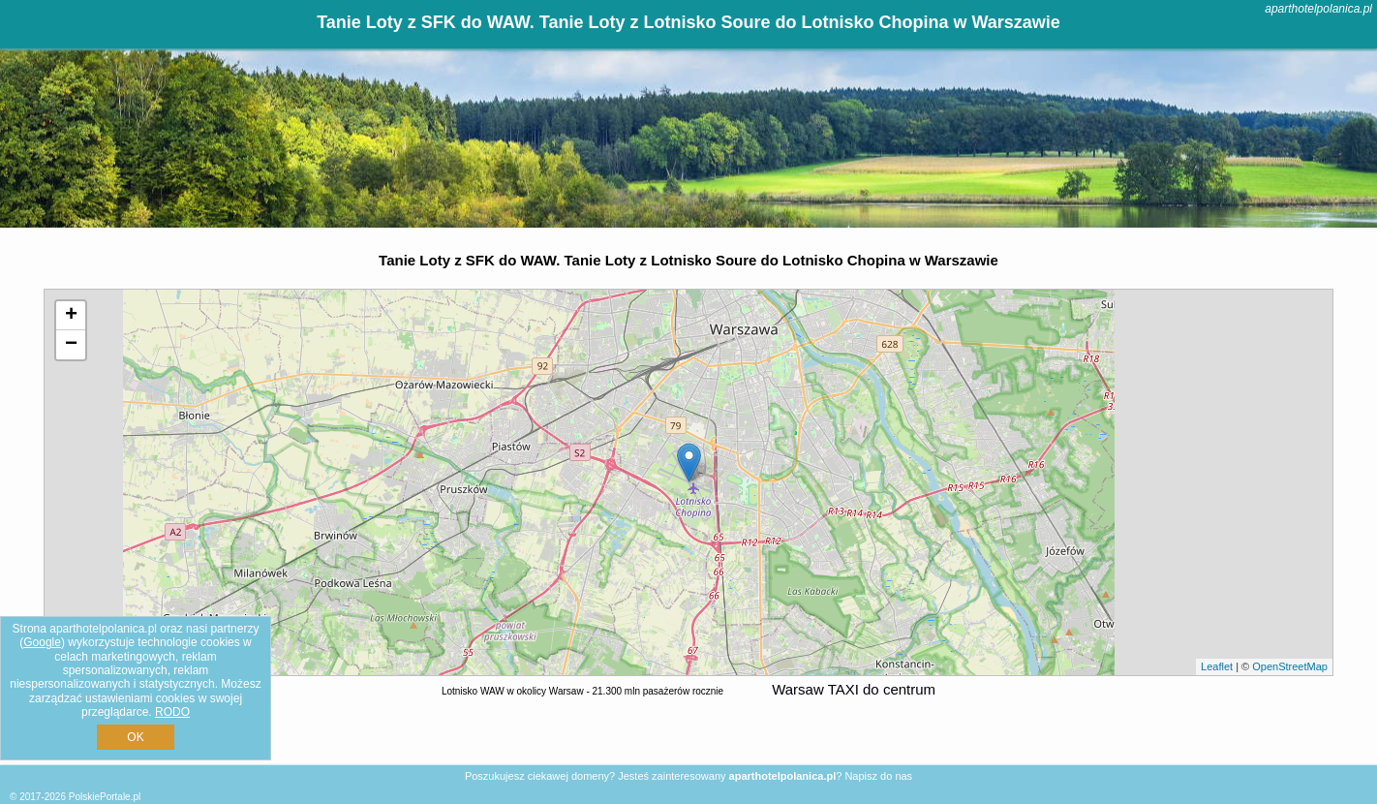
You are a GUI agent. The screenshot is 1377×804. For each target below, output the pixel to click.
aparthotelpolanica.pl (1318, 8)
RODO (172, 712)
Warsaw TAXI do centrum (853, 689)
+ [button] (71, 315)
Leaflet (1217, 666)
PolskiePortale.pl (104, 796)
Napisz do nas (878, 776)
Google (42, 642)
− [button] (71, 344)
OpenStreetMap (1290, 666)
